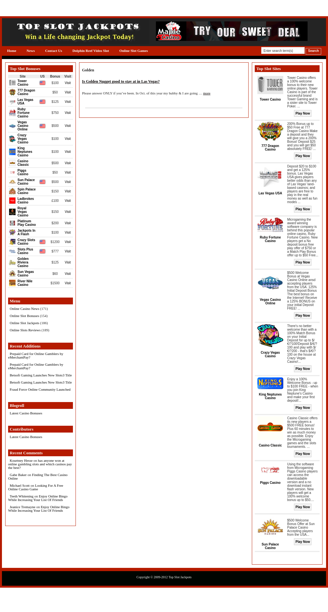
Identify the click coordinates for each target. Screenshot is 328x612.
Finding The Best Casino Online (37, 476)
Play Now (303, 113)
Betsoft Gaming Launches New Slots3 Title (41, 375)
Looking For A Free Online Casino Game (35, 487)
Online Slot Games (133, 51)
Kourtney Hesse (21, 460)
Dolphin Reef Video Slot (90, 51)
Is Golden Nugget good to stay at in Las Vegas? (121, 81)
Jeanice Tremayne (22, 507)
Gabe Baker (18, 475)
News (31, 51)
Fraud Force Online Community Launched (40, 389)
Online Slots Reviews (25, 330)
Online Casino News (24, 309)
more (207, 93)
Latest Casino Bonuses (26, 413)
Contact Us (53, 51)
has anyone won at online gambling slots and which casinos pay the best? (40, 464)
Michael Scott (19, 485)
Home (11, 51)
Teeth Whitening (21, 496)
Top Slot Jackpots (180, 577)
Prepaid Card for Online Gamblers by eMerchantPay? (35, 355)
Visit (68, 83)
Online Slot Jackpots (24, 323)
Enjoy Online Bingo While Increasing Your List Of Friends (37, 498)
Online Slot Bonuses (24, 316)
